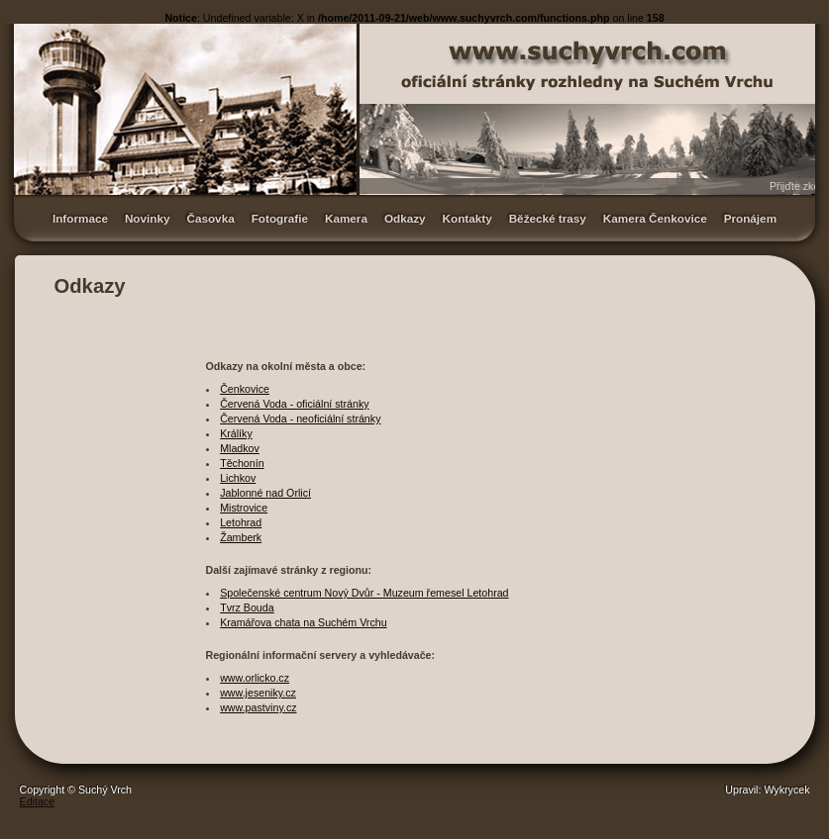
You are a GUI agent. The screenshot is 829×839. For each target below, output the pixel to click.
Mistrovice (243, 507)
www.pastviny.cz (258, 707)
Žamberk (240, 537)
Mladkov (239, 448)
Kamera (346, 218)
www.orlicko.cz (254, 678)
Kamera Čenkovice (655, 218)
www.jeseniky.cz (258, 693)
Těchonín (241, 463)
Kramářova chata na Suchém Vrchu (303, 622)
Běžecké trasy (547, 218)
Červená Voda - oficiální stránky (294, 404)
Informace (80, 218)
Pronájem (750, 218)
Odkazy (405, 218)
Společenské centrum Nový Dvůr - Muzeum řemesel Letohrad (364, 593)
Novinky (147, 218)
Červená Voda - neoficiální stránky (300, 418)
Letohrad (240, 522)
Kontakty (467, 218)
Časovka (210, 218)
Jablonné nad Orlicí (265, 493)
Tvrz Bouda (247, 607)
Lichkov (238, 478)
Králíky (236, 433)
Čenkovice (244, 389)
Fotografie (280, 218)
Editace (37, 801)
